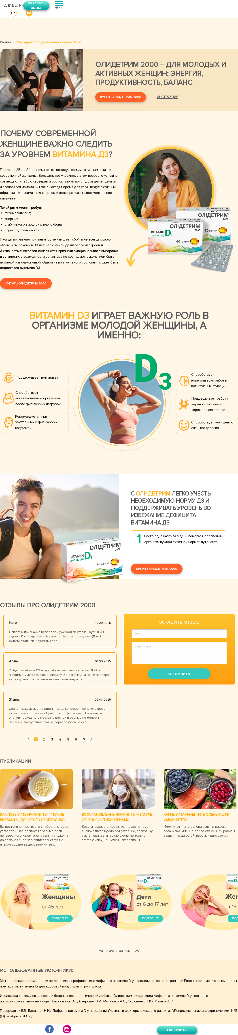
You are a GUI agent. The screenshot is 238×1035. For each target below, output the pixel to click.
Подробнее (60, 918)
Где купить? (177, 1030)
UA (13, 13)
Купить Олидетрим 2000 (120, 97)
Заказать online (36, 5)
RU (29, 13)
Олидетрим (10, 5)
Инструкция (167, 97)
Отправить (179, 674)
